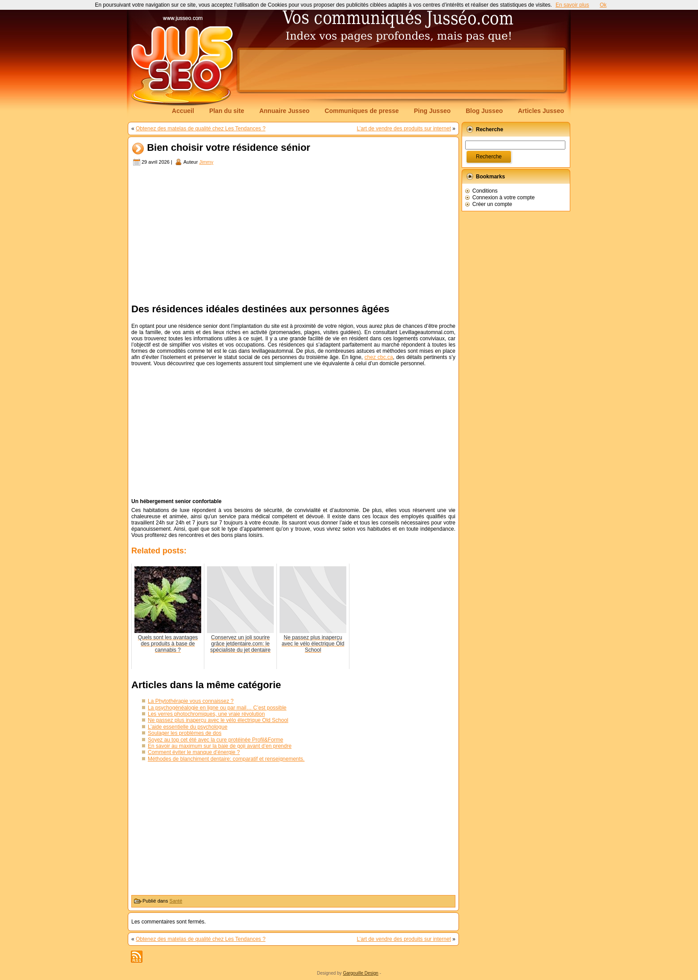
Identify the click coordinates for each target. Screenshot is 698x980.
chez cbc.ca (379, 357)
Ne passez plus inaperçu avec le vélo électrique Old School (218, 720)
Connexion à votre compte (503, 197)
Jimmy (206, 162)
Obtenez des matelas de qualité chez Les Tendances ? (200, 128)
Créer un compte (492, 204)
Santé (176, 900)
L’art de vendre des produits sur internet (404, 128)
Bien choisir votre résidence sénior (228, 147)
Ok (603, 5)
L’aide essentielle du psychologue (187, 727)
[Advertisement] (401, 70)
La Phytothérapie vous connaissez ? (191, 701)
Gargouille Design (360, 973)
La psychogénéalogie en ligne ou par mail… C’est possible (217, 708)
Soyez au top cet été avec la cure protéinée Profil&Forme (215, 740)
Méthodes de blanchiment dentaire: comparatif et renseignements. (226, 759)
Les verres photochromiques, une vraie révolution (206, 714)
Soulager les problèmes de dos (184, 733)
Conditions (485, 191)
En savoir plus (572, 5)
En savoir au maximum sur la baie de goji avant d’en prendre (220, 746)
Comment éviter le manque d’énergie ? (194, 752)
